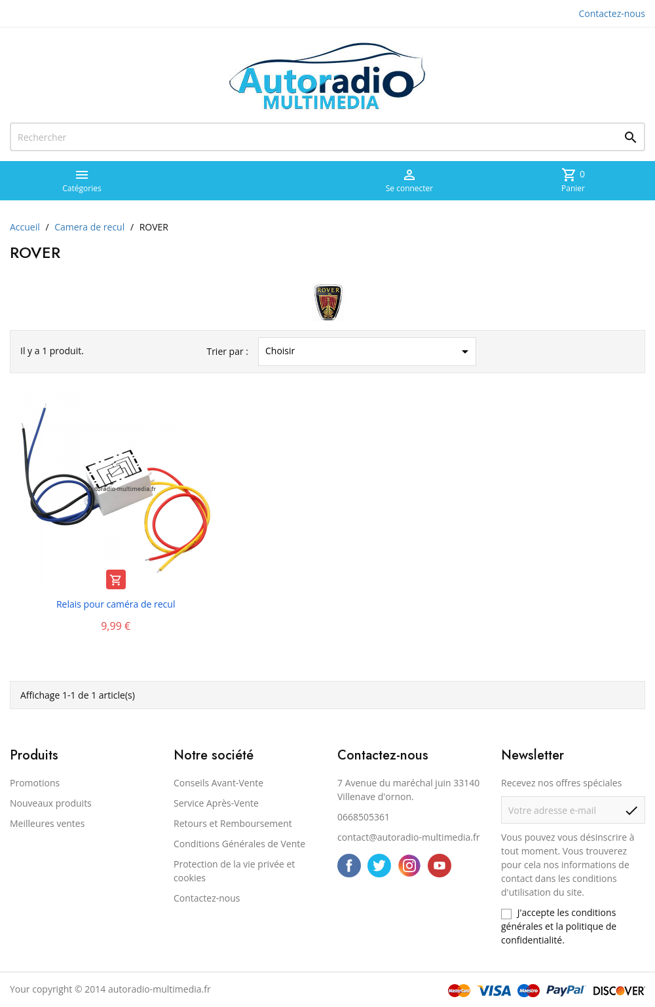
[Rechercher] (327, 137)
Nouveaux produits (51, 803)
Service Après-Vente (216, 803)
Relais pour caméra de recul (116, 604)
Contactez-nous (612, 13)
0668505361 (363, 817)
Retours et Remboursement (233, 823)
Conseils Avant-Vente (218, 783)
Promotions (35, 783)
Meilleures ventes (47, 823)
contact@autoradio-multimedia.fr (408, 837)
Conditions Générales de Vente (239, 843)
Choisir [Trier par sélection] (369, 351)
